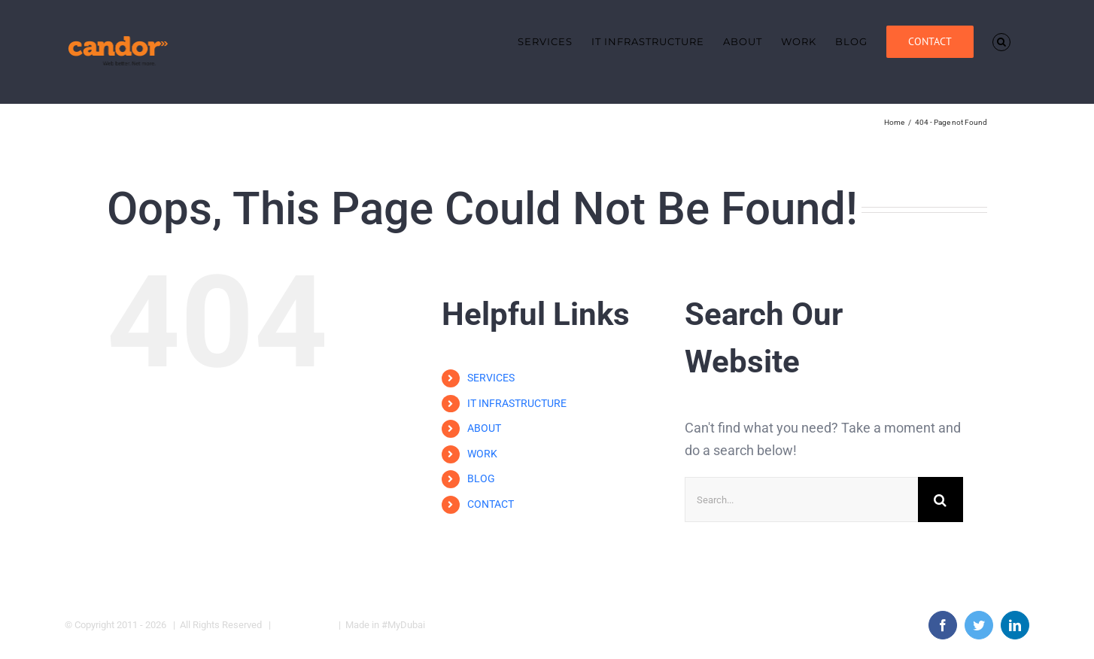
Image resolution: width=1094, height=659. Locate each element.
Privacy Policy (304, 624)
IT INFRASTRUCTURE (517, 403)
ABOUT (484, 428)
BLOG (481, 479)
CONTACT (490, 504)
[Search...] (801, 499)
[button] (1001, 42)
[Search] (940, 499)
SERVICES (491, 378)
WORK (482, 454)
